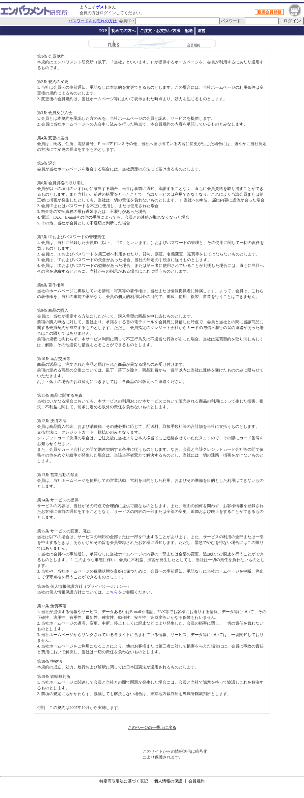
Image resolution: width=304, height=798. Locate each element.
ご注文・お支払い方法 (160, 30)
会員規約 (196, 781)
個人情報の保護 (168, 781)
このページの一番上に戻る (152, 727)
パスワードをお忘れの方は (92, 21)
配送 (189, 30)
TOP (103, 30)
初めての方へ (123, 30)
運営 (201, 30)
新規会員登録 (269, 12)
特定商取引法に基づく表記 (123, 781)
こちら (112, 592)
